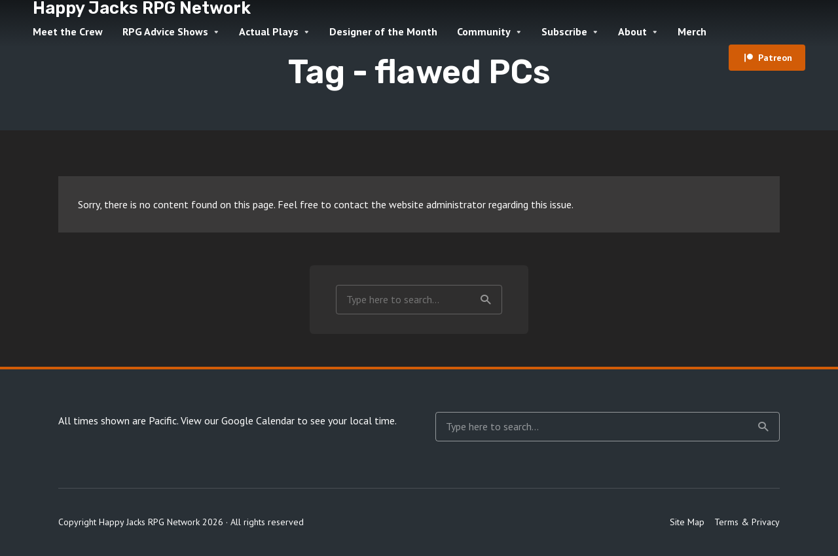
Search (486, 300)
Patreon (775, 58)
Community (484, 31)
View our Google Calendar (238, 420)
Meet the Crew (68, 31)
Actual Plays (269, 31)
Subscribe (564, 31)
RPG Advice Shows (165, 31)
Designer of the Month (383, 31)
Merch (692, 31)
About (632, 31)
